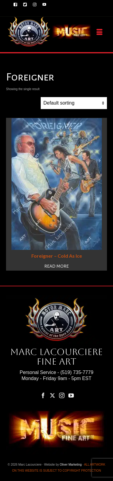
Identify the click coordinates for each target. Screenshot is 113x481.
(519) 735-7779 (76, 372)
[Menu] (99, 32)
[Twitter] (52, 395)
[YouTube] (71, 395)
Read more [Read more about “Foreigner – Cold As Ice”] (56, 266)
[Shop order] (74, 103)
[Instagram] (62, 395)
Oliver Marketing (71, 464)
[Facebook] (43, 395)
